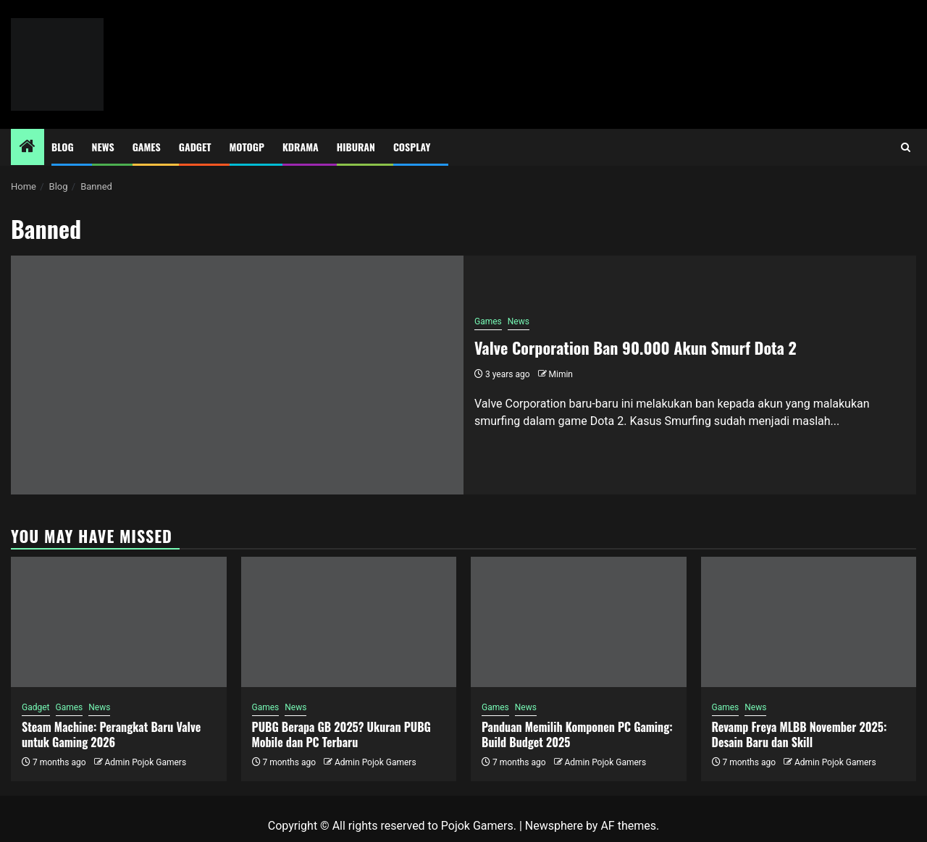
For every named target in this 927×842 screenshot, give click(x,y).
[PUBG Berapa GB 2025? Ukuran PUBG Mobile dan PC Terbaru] (349, 622)
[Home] (27, 148)
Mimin (561, 374)
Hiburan (356, 146)
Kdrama (300, 146)
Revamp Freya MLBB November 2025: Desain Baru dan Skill (799, 734)
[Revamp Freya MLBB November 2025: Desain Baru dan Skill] (809, 622)
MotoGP (247, 146)
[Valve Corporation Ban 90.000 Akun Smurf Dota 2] (237, 375)
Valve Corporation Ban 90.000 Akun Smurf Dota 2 (635, 347)
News (103, 146)
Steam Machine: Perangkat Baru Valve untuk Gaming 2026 (111, 734)
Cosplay (411, 146)
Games (147, 146)
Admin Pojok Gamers (145, 762)
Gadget (195, 146)
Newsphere (554, 826)
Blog (62, 146)
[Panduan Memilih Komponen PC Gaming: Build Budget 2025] (579, 622)
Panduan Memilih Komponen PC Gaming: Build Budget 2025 (577, 734)
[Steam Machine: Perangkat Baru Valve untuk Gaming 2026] (119, 622)
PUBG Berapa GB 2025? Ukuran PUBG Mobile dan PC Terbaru (341, 734)
